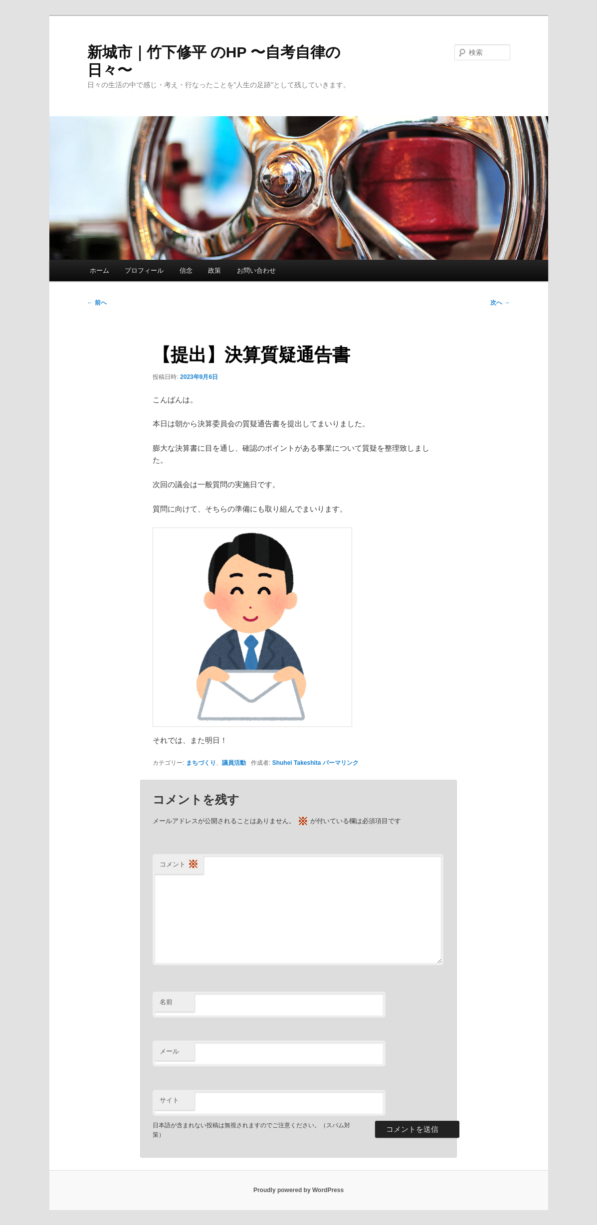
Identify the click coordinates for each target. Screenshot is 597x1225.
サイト (169, 1100)
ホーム (99, 270)
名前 (166, 1002)
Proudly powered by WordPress (298, 1190)
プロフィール (144, 270)
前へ (97, 302)
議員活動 (234, 762)
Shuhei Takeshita (296, 762)
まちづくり (201, 762)
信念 (186, 270)
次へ (500, 302)
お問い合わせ (256, 270)
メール (169, 1051)
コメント (179, 865)
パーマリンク (341, 762)
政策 (214, 270)
